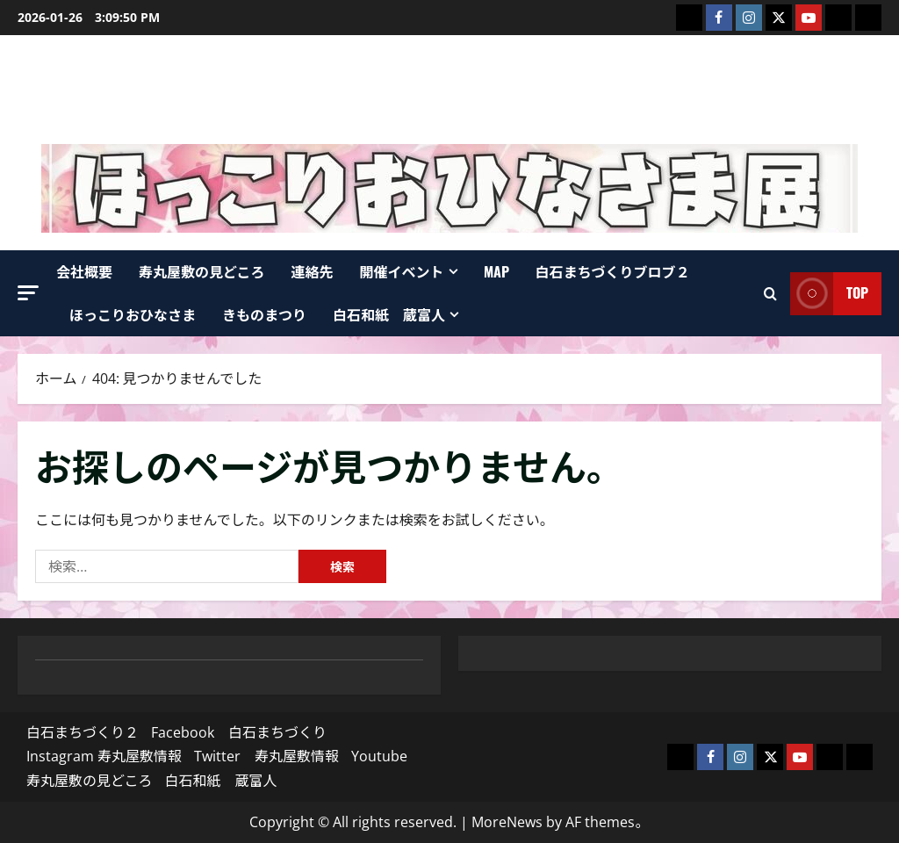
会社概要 (84, 271)
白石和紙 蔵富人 (389, 314)
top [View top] (829, 293)
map (496, 271)
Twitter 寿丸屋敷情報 (266, 756)
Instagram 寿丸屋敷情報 (104, 756)
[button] (28, 292)
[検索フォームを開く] (770, 294)
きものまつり (264, 314)
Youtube (379, 756)
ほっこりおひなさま (132, 314)
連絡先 (312, 271)
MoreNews (507, 822)
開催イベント (402, 271)
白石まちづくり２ (82, 732)
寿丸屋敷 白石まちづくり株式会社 (449, 89)
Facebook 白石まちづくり (239, 732)
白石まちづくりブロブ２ (613, 271)
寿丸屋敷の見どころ (202, 271)
